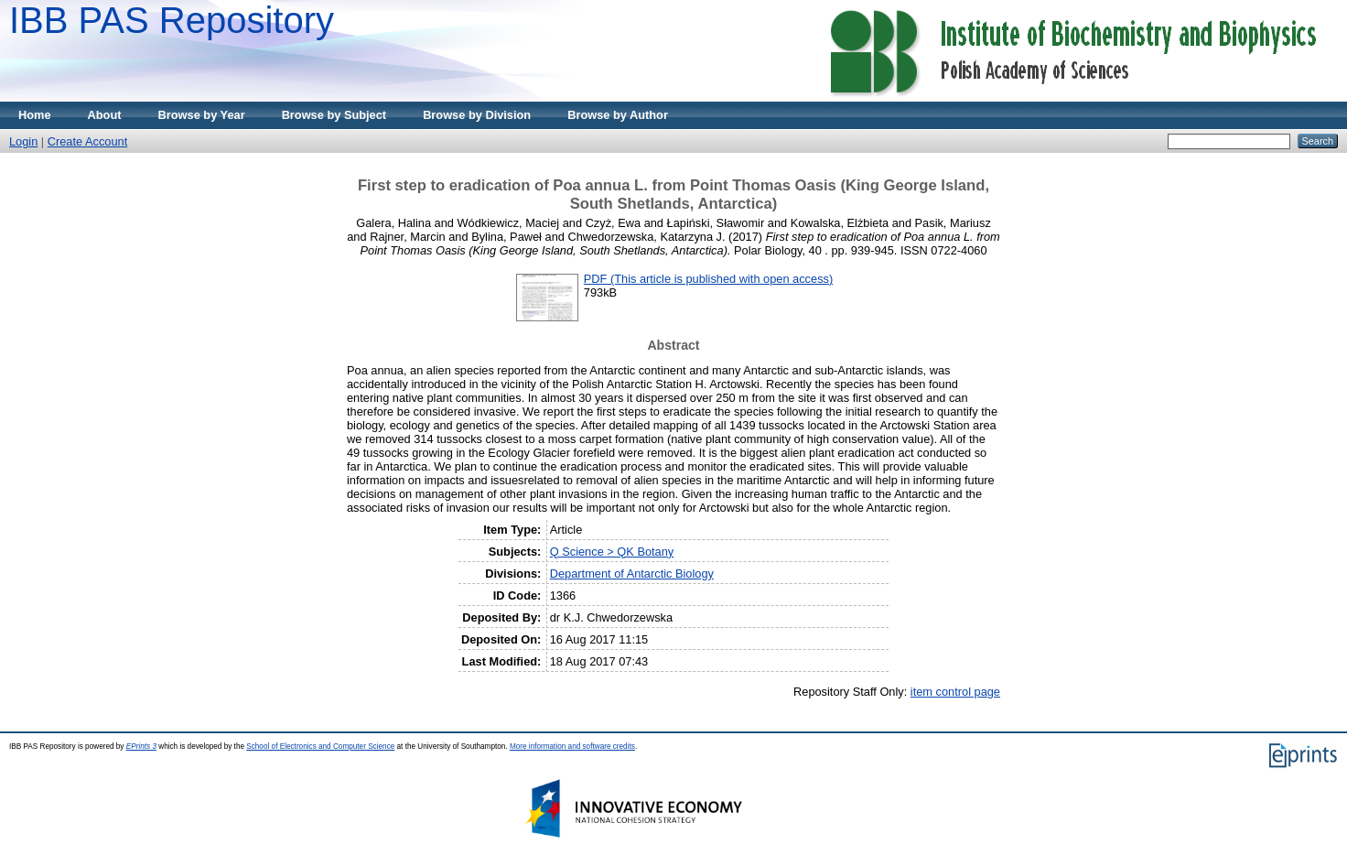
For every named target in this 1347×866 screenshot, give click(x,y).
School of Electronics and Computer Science (320, 746)
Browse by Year (201, 115)
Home (34, 115)
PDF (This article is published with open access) (708, 279)
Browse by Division (477, 115)
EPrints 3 (141, 746)
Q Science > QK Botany (612, 551)
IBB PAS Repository (171, 20)
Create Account (88, 141)
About (105, 115)
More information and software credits (572, 746)
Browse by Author (617, 115)
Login (23, 141)
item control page (955, 691)
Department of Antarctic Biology (632, 573)
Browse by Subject (334, 115)
